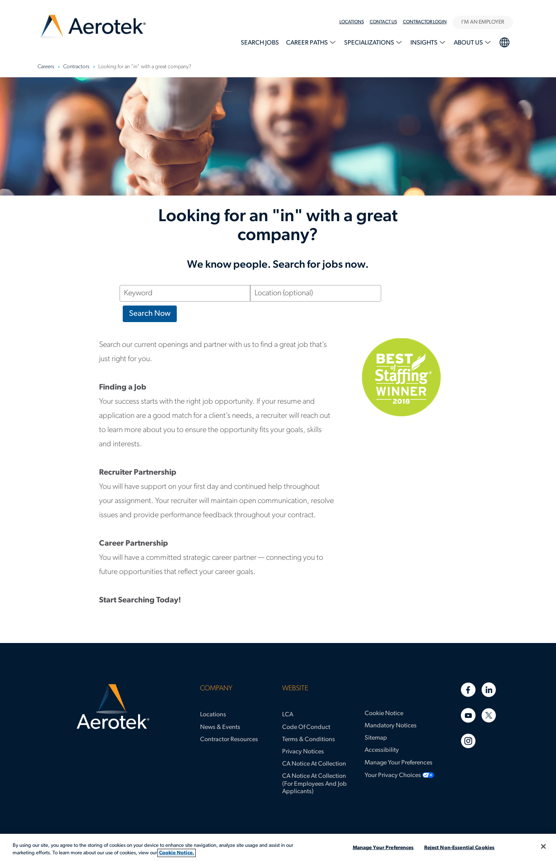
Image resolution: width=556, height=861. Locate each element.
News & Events (220, 727)
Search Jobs (260, 43)
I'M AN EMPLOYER (482, 22)
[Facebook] (468, 689)
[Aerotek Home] (113, 706)
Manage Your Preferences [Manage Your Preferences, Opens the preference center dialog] (383, 847)
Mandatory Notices (391, 726)
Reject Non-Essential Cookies (459, 847)
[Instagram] (468, 741)
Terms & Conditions (308, 739)
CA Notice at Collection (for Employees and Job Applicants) (314, 783)
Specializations (369, 43)
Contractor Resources (229, 739)
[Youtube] (468, 715)
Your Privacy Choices (393, 775)
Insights (424, 43)
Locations (351, 22)
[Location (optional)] (315, 293)
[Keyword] (185, 293)
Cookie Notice (384, 713)
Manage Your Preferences (398, 763)
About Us (469, 43)
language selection (504, 41)
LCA (287, 715)
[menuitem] (354, 22)
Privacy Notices (303, 752)
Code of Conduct (306, 727)
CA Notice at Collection (314, 764)
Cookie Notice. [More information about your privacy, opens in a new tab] (176, 852)
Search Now (149, 314)
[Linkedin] (488, 689)
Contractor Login (425, 22)
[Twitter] (488, 715)
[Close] (543, 846)
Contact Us (383, 22)
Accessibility (382, 750)
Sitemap (376, 738)
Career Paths (307, 43)
